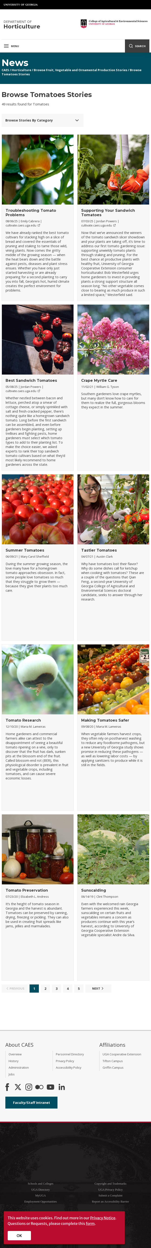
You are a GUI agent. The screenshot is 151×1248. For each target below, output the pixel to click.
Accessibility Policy (68, 1067)
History (13, 1061)
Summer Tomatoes (25, 550)
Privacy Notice (102, 1218)
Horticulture (21, 70)
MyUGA (40, 1195)
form (90, 1223)
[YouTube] (50, 1087)
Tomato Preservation (27, 890)
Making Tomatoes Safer (105, 720)
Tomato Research (23, 720)
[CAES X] (18, 1087)
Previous (14, 988)
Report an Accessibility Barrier (110, 1201)
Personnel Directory (70, 1054)
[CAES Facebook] (7, 1087)
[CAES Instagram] (29, 1087)
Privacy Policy (65, 1061)
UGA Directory (40, 1189)
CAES (5, 70)
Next (98, 988)
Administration (19, 1067)
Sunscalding (93, 890)
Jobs (12, 1074)
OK (19, 1235)
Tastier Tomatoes (99, 550)
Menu (11, 46)
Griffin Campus (113, 1067)
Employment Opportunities (40, 1201)
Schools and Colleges (40, 1183)
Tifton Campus (113, 1061)
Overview (15, 1054)
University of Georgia (21, 5)
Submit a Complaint (110, 1195)
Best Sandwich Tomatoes (31, 380)
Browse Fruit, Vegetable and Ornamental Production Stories (80, 70)
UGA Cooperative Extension (122, 1054)
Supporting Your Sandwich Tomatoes (108, 212)
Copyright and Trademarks (110, 1183)
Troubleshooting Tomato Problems (31, 212)
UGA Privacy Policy (110, 1189)
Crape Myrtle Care (99, 380)
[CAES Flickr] (39, 1087)
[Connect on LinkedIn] (61, 1087)
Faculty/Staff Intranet (31, 1102)
